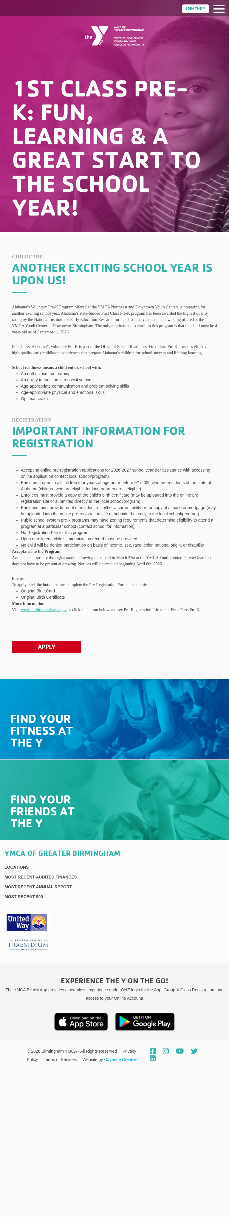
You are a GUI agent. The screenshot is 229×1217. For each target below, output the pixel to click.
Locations (16, 867)
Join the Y (195, 9)
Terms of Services (61, 1059)
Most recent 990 (23, 896)
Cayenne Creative (120, 1059)
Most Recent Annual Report (38, 886)
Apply (46, 646)
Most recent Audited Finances (40, 877)
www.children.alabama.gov (43, 610)
